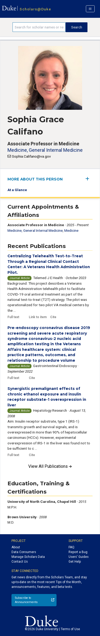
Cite (53, 317)
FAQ (71, 547)
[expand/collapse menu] (88, 178)
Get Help (75, 561)
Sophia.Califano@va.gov (31, 156)
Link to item (38, 317)
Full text (13, 317)
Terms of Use (70, 629)
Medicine (71, 230)
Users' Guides (79, 557)
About (15, 547)
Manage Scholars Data (28, 557)
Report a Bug (78, 552)
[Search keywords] (39, 27)
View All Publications (50, 466)
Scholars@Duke (35, 9)
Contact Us (19, 561)
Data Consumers (23, 552)
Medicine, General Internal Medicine (45, 150)
